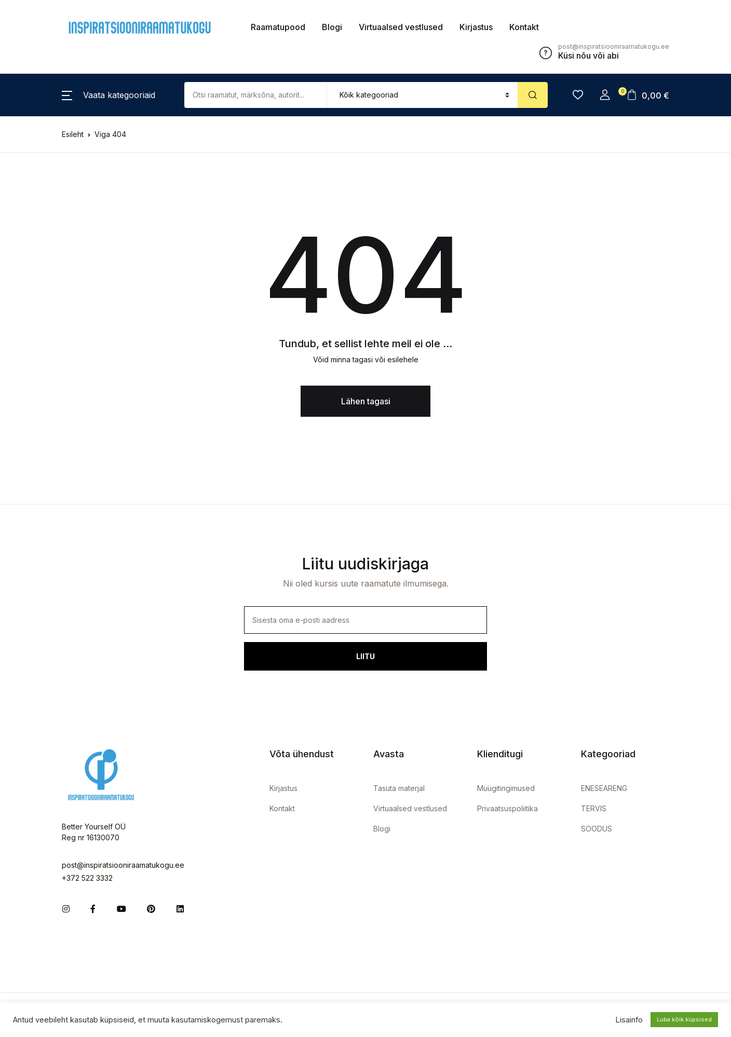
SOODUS (596, 828)
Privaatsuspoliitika (507, 808)
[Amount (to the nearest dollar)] (255, 95)
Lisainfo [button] (629, 1020)
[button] (108, 95)
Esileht (73, 134)
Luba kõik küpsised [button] (684, 1019)
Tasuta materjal (399, 788)
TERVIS (593, 808)
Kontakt (524, 27)
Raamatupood (278, 27)
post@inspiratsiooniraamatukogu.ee (123, 865)
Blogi (332, 27)
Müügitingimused (506, 788)
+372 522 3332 (87, 878)
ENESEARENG (604, 788)
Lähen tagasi (365, 401)
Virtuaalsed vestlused (401, 27)
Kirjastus (476, 27)
